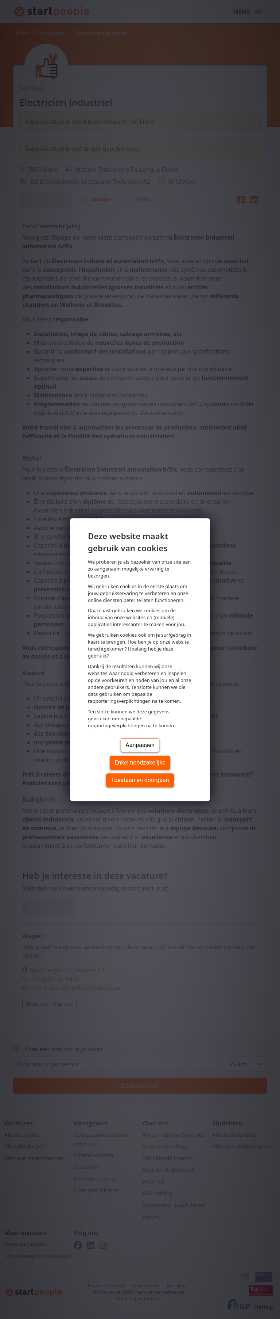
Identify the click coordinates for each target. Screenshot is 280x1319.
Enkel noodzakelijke (139, 762)
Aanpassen (140, 745)
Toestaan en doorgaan (140, 780)
